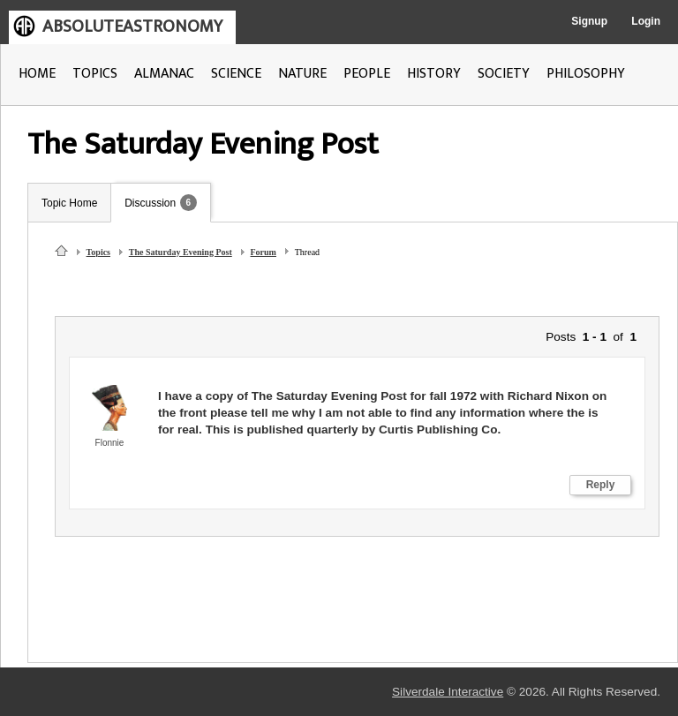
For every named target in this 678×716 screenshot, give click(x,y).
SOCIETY (504, 74)
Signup (589, 21)
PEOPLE (366, 74)
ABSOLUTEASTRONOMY (132, 26)
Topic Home (69, 203)
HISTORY (434, 74)
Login (645, 21)
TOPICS (94, 74)
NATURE (302, 74)
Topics (98, 252)
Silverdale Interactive (447, 691)
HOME (37, 74)
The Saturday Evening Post (180, 252)
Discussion (150, 203)
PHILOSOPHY (585, 74)
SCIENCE (236, 74)
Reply (600, 485)
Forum (263, 252)
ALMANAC (164, 74)
